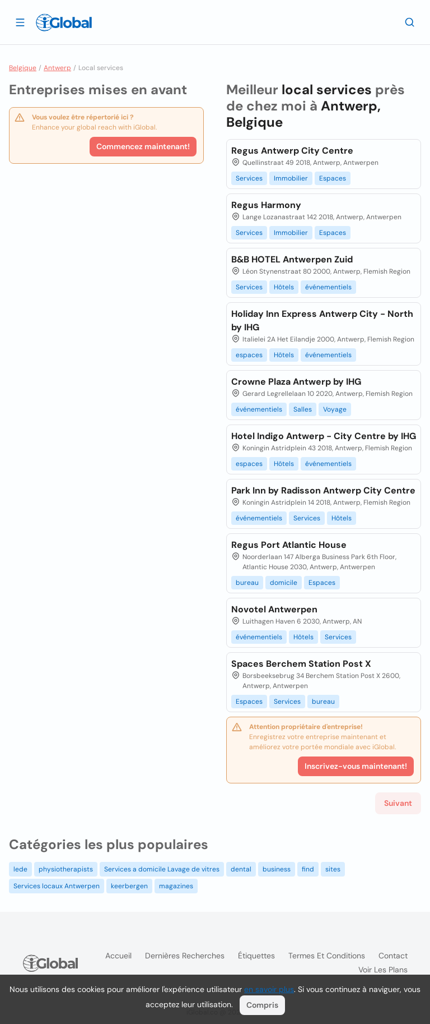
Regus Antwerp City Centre (292, 150)
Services (249, 178)
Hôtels (284, 287)
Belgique (22, 67)
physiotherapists (66, 869)
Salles (302, 409)
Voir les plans (383, 970)
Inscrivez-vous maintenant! (356, 766)
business (277, 869)
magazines (176, 886)
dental (241, 869)
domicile (283, 582)
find (308, 869)
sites (332, 869)
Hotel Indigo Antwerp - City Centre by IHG (323, 436)
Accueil (118, 956)
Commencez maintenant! (143, 146)
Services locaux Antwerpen (56, 886)
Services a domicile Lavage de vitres (161, 869)
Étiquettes (256, 956)
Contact (393, 956)
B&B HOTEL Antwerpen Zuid (292, 259)
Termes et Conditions (326, 956)
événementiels (328, 287)
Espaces (332, 178)
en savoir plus (269, 989)
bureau (247, 582)
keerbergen (129, 886)
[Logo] (64, 22)
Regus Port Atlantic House (289, 545)
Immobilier (291, 178)
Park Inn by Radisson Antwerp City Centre (323, 490)
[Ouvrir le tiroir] (20, 22)
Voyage (335, 409)
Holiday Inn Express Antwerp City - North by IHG (322, 320)
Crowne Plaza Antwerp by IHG (296, 382)
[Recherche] (410, 22)
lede (20, 869)
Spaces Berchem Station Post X (301, 664)
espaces (249, 354)
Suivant (398, 803)
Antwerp (57, 67)
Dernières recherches (185, 956)
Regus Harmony (266, 205)
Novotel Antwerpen (274, 609)
